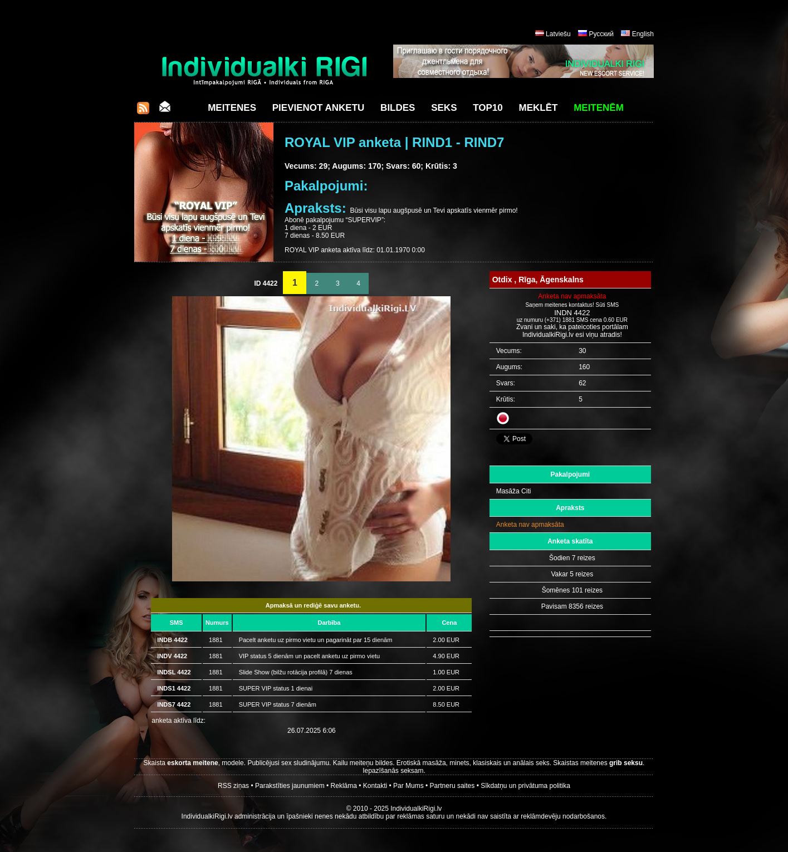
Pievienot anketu (318, 107)
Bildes (397, 107)
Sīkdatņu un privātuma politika (525, 786)
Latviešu (558, 34)
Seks (444, 107)
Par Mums (408, 786)
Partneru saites (452, 786)
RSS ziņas (233, 786)
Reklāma (344, 786)
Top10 (488, 107)
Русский (601, 34)
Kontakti (375, 786)
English (643, 34)
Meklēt (538, 107)
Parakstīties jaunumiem (290, 786)
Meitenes (232, 107)
